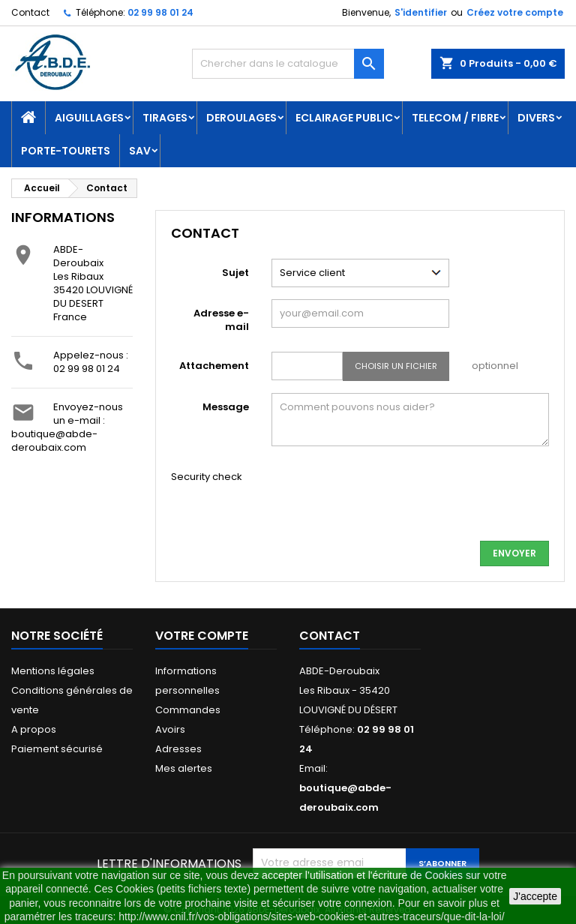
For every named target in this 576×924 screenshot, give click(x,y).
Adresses (178, 749)
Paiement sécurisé (57, 749)
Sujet (235, 273)
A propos (33, 729)
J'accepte (535, 896)
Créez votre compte (514, 12)
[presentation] (386, 499)
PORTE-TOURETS (65, 150)
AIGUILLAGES (89, 117)
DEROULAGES (241, 117)
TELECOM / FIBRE (455, 117)
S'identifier (420, 12)
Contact (30, 12)
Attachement (214, 365)
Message (225, 407)
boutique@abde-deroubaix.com (54, 440)
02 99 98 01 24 (161, 12)
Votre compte (201, 635)
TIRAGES (165, 117)
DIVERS (536, 117)
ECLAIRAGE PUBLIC (344, 117)
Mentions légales (52, 671)
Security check (206, 477)
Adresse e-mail (221, 320)
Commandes (187, 710)
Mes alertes (183, 768)
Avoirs (170, 729)
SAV (140, 150)
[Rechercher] (288, 64)
